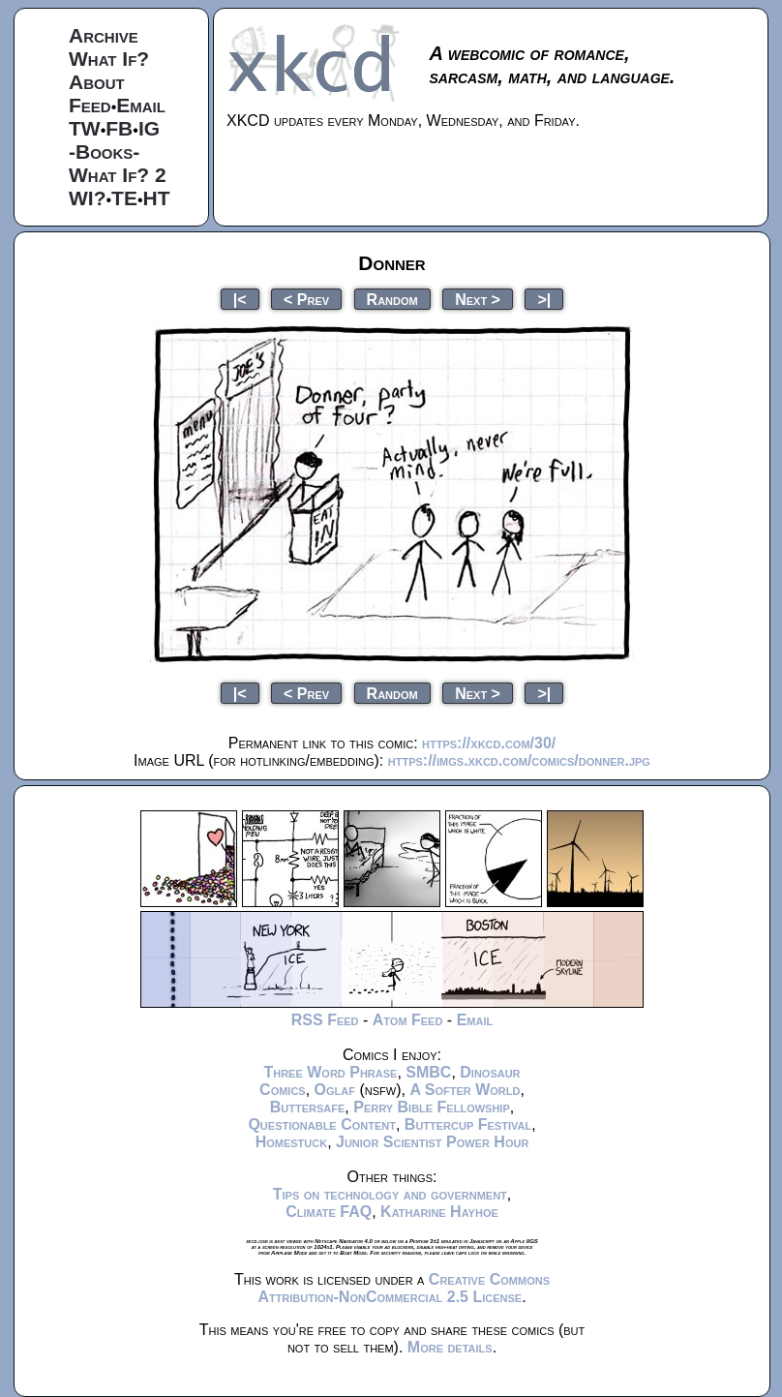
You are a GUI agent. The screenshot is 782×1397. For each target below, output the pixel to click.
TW (85, 128)
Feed (90, 105)
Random (392, 298)
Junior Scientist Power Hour (432, 1142)
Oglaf (335, 1089)
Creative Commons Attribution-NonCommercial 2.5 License (403, 1288)
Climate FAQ (329, 1211)
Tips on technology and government (390, 1194)
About (97, 82)
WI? (87, 198)
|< (240, 298)
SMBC (428, 1072)
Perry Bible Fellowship (431, 1107)
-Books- (104, 151)
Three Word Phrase (330, 1072)
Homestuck (292, 1142)
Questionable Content (322, 1124)
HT (156, 198)
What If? (109, 58)
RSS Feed (325, 1020)
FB (119, 128)
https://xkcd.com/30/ (489, 743)
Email (140, 105)
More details (450, 1347)
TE (124, 198)
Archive (103, 35)
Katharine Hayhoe (439, 1211)
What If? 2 (117, 175)
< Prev (306, 298)
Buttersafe (308, 1107)
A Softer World (464, 1089)
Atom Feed (408, 1020)
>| (544, 298)
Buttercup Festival (468, 1124)
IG (149, 128)
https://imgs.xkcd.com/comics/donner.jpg (519, 760)
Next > (477, 298)
